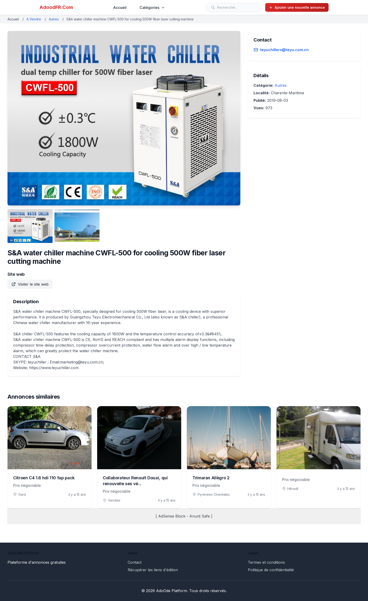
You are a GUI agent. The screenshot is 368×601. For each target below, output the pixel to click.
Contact (135, 562)
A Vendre (34, 19)
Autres (54, 19)
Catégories (152, 7)
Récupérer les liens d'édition (153, 569)
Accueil (119, 7)
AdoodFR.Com (56, 7)
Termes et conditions (266, 562)
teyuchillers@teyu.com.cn (284, 49)
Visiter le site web (30, 284)
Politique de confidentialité (271, 569)
